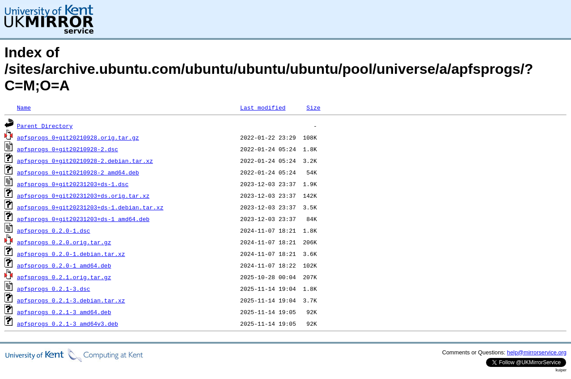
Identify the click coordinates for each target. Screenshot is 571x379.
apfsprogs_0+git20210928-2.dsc (67, 149)
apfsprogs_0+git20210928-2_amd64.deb (78, 172)
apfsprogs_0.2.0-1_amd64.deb (64, 265)
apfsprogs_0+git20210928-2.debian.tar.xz (85, 161)
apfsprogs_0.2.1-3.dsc (53, 289)
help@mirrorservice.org (537, 352)
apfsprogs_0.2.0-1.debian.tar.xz (71, 254)
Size (313, 107)
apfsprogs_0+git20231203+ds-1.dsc (73, 184)
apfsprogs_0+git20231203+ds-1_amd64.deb (83, 219)
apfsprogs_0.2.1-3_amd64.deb (64, 312)
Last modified (262, 107)
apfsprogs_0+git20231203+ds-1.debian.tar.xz (90, 207)
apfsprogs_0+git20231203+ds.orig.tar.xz (83, 196)
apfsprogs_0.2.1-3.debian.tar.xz (71, 300)
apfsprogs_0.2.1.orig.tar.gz (64, 277)
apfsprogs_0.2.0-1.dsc (53, 230)
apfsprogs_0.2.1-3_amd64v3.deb (67, 323)
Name (24, 107)
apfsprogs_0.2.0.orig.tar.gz (64, 242)
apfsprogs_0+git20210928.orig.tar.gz (78, 137)
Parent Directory (45, 126)
